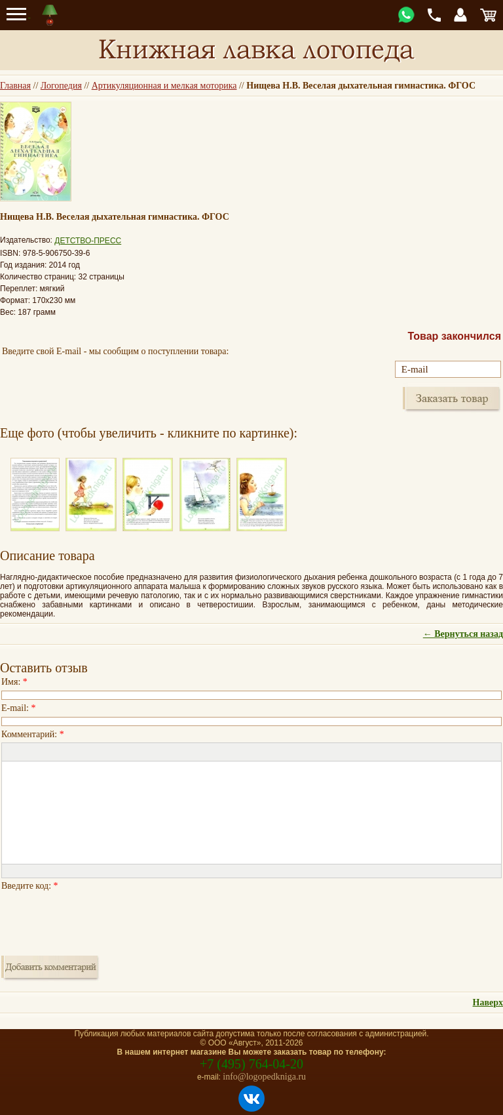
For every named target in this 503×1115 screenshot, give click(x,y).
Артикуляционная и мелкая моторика (164, 86)
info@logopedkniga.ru (264, 1077)
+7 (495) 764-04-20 (251, 1064)
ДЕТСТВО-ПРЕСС (87, 240)
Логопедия (61, 86)
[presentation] (100, 919)
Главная (15, 86)
